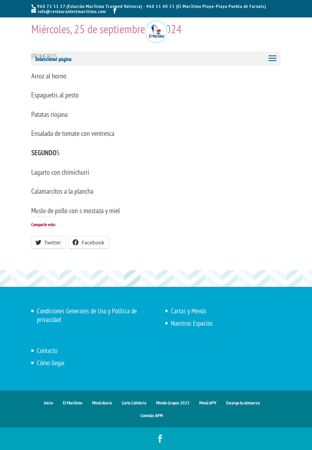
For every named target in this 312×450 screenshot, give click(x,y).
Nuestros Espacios (192, 323)
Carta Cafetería (134, 403)
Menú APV (207, 403)
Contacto (47, 350)
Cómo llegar (51, 362)
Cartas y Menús (188, 311)
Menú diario (102, 403)
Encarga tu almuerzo (243, 403)
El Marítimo (72, 403)
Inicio (48, 403)
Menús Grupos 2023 (172, 403)
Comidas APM (151, 415)
